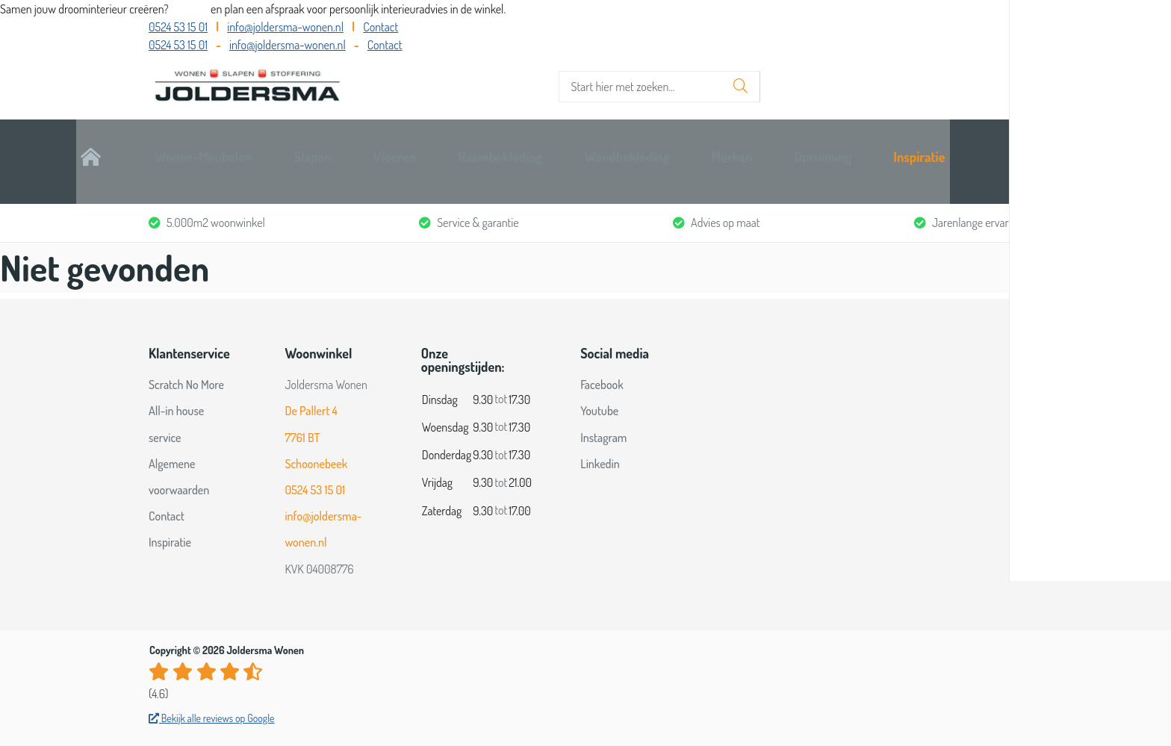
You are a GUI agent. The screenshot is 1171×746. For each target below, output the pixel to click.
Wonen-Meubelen (272, 147)
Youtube (599, 383)
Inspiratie (996, 147)
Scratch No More (186, 356)
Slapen (383, 147)
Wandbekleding (700, 147)
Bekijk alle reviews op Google (212, 690)
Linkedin (600, 436)
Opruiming (899, 147)
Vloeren (466, 147)
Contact (380, 26)
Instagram (603, 409)
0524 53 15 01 (178, 26)
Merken (806, 147)
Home (165, 147)
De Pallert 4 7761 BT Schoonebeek (316, 410)
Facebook (602, 356)
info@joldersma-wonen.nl (285, 26)
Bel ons (190, 8)
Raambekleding (573, 147)
